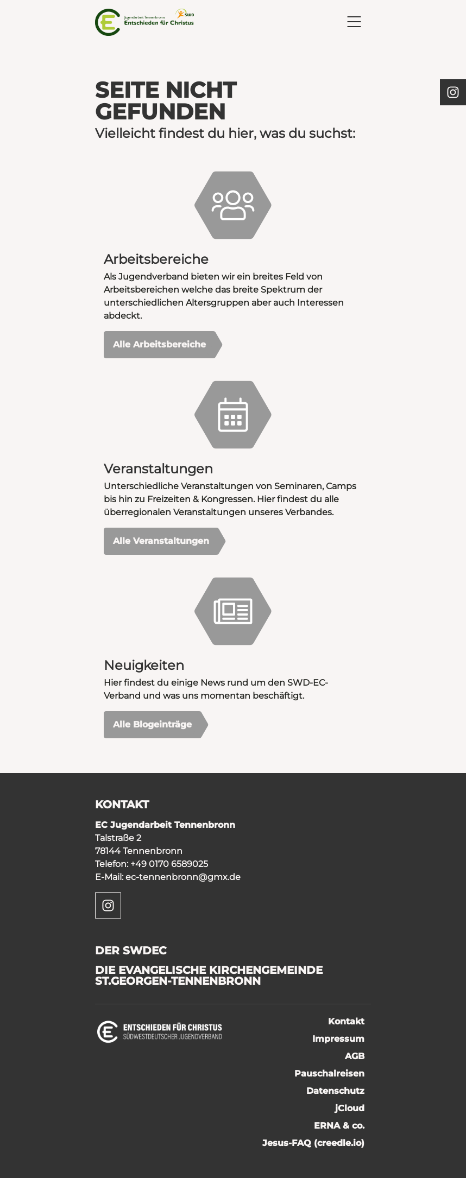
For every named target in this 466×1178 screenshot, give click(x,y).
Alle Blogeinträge (152, 724)
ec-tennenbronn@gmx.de (183, 877)
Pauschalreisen (329, 1073)
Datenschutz (335, 1091)
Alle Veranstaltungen (161, 541)
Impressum (338, 1039)
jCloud (349, 1108)
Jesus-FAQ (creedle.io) (313, 1143)
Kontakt (346, 1021)
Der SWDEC (130, 950)
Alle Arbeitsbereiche (159, 344)
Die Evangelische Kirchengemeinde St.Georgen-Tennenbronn (209, 975)
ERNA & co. (339, 1125)
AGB (354, 1056)
